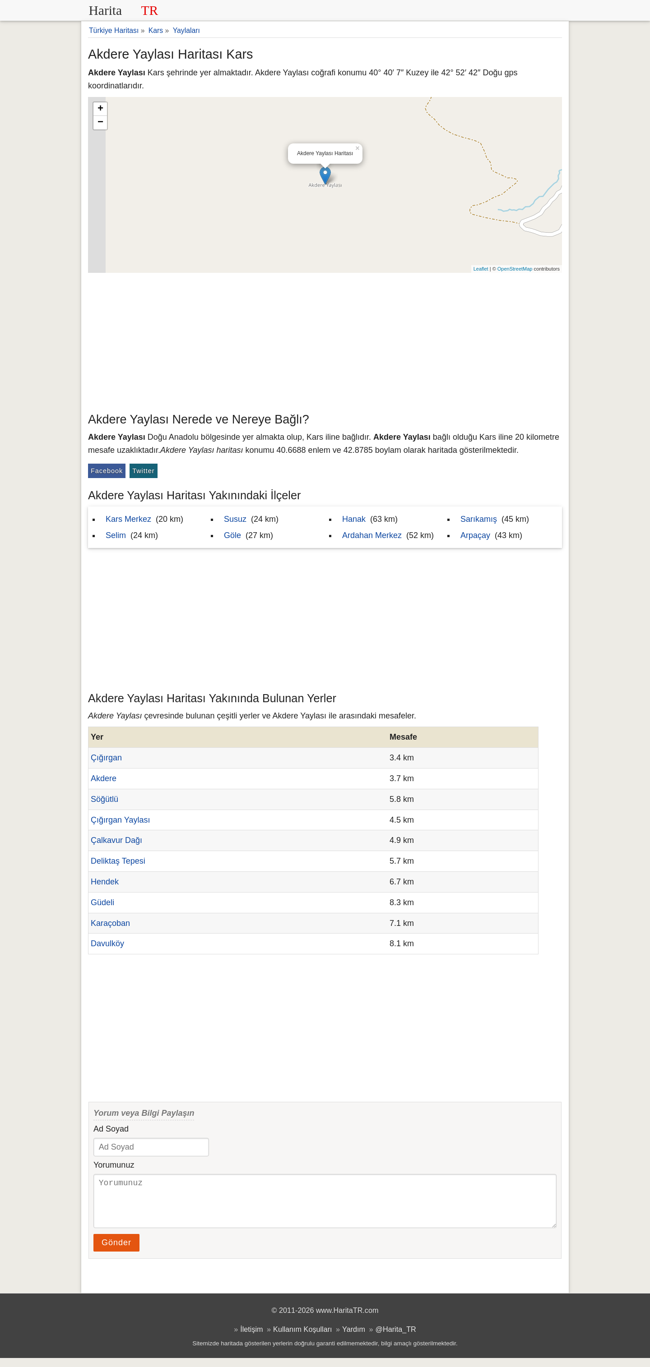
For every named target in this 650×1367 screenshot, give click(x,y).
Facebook (107, 470)
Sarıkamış (478, 519)
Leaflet (481, 269)
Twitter (143, 470)
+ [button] (100, 109)
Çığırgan (106, 757)
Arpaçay (475, 535)
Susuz (235, 519)
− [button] (100, 122)
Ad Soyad (111, 1128)
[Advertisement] (325, 340)
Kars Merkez (128, 519)
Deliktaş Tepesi (118, 860)
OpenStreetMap (515, 269)
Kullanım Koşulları (302, 1338)
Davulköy (107, 943)
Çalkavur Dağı (116, 840)
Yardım (353, 1338)
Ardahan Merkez (372, 535)
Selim (116, 535)
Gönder (116, 1251)
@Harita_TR (396, 1338)
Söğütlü (104, 799)
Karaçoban (110, 923)
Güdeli (102, 902)
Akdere (103, 778)
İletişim (251, 1338)
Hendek (105, 881)
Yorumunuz (113, 1164)
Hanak (354, 519)
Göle (232, 535)
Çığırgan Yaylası (120, 819)
